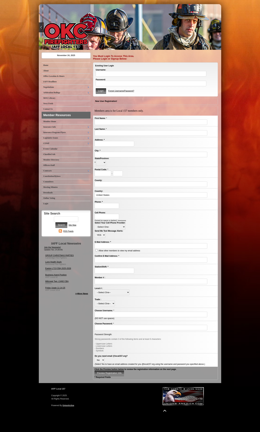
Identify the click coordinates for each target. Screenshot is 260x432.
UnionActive (68, 405)
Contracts (47, 171)
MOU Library (49, 98)
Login (45, 203)
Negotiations (48, 87)
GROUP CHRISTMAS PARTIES (59, 255)
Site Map (72, 225)
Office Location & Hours (54, 76)
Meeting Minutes (50, 187)
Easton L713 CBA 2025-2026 (58, 268)
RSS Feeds (68, 231)
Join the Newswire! (52, 247)
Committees (48, 181)
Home (45, 65)
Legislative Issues (50, 138)
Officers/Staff (49, 165)
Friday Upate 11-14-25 (55, 288)
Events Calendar (50, 149)
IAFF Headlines (50, 81)
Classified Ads (49, 154)
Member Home (49, 121)
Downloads (48, 192)
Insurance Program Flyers (54, 132)
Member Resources (57, 115)
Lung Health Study (53, 262)
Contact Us (48, 109)
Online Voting (49, 198)
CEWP (46, 143)
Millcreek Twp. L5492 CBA (57, 281)
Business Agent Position (56, 275)
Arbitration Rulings (51, 92)
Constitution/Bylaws (52, 176)
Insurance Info (49, 127)
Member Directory (51, 160)
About (46, 71)
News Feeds (48, 103)
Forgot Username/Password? (121, 91)
